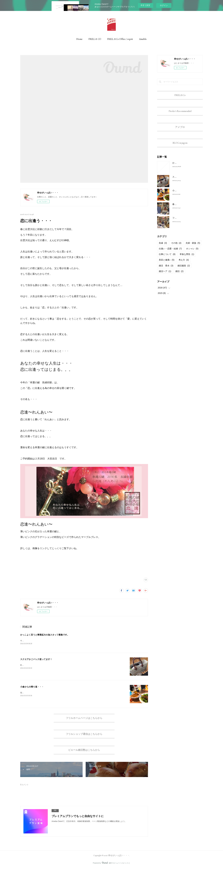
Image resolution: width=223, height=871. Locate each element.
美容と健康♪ (166, 263)
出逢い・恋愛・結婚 (170, 252)
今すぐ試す (145, 5)
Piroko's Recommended (180, 112)
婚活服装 (184, 269)
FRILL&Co (180, 95)
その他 (176, 246)
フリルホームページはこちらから (84, 718)
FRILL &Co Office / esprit (120, 39)
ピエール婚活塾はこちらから (84, 752)
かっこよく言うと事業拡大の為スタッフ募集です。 (44, 635)
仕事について (167, 258)
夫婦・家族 (193, 246)
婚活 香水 (166, 269)
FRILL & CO (95, 39)
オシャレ (192, 252)
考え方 (184, 263)
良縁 (163, 246)
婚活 (179, 275)
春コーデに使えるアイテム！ (186, 208)
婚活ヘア (165, 275)
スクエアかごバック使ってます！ (36, 659)
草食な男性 (187, 258)
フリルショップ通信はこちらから (84, 735)
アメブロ (180, 129)
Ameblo (143, 39)
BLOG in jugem (180, 146)
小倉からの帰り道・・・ (32, 687)
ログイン (164, 5)
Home (79, 39)
